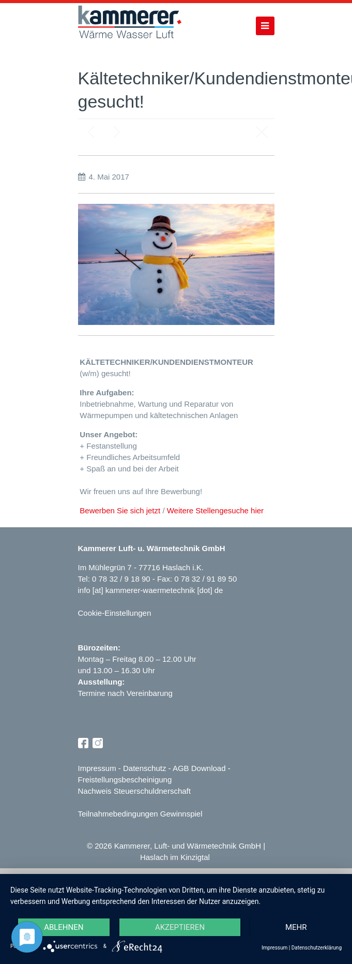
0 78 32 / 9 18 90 (122, 578)
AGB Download (199, 768)
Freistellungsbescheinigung (125, 779)
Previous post (91, 132)
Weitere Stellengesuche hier (215, 510)
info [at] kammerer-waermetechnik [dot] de (150, 590)
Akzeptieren (180, 926)
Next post (117, 132)
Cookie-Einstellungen (114, 613)
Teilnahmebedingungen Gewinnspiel (140, 813)
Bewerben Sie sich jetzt (120, 510)
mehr (296, 926)
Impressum (97, 768)
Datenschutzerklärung (317, 948)
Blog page (261, 132)
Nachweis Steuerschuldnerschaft (134, 791)
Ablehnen (64, 926)
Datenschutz (144, 768)
